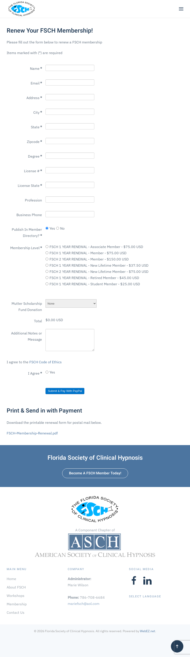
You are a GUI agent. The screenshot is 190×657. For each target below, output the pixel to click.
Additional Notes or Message (26, 336)
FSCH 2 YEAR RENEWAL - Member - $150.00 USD (87, 259)
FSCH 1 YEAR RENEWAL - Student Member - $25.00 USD (93, 284)
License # (33, 171)
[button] (181, 9)
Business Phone (29, 215)
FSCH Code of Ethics (45, 362)
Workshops (15, 595)
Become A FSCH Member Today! (95, 473)
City (37, 112)
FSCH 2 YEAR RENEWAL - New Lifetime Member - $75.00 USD (97, 271)
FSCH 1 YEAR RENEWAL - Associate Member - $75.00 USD (94, 246)
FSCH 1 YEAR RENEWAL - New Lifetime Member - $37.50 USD (97, 265)
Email (36, 83)
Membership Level (26, 248)
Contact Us (15, 612)
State (36, 127)
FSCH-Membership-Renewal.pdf (32, 433)
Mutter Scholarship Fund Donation (27, 306)
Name (36, 68)
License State (30, 185)
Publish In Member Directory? (27, 232)
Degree (35, 156)
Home (11, 579)
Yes (50, 228)
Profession (33, 200)
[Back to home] (21, 9)
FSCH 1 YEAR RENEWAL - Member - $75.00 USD (86, 253)
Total (38, 321)
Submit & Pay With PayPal (65, 391)
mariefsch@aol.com (83, 603)
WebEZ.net (147, 631)
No (60, 228)
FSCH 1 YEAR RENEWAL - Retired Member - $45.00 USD (92, 278)
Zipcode (34, 141)
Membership (17, 604)
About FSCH (16, 587)
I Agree (35, 373)
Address (34, 98)
